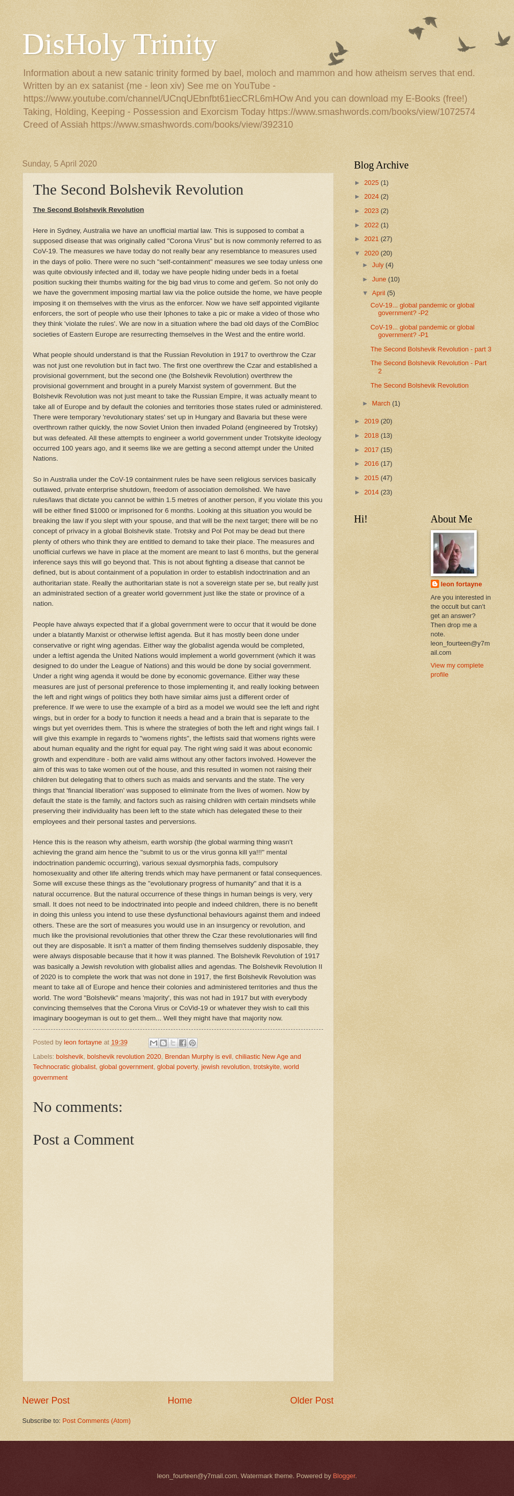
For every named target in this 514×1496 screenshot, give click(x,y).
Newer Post (46, 1400)
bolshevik (70, 1056)
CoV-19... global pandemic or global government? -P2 (423, 309)
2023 (372, 211)
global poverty (177, 1067)
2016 (372, 463)
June (380, 279)
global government (127, 1067)
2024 (372, 196)
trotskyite (267, 1067)
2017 (372, 450)
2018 (372, 435)
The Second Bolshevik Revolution (420, 385)
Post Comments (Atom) (96, 1420)
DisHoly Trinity (119, 44)
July (378, 265)
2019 (372, 421)
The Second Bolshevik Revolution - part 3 (431, 349)
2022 (372, 225)
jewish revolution (225, 1067)
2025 (372, 182)
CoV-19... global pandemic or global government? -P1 (423, 331)
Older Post (311, 1400)
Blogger (344, 1476)
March (382, 403)
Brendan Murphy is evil (198, 1056)
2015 (372, 478)
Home (179, 1400)
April (379, 293)
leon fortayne (461, 584)
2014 (372, 492)
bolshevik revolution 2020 (124, 1056)
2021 (372, 239)
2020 (372, 253)
